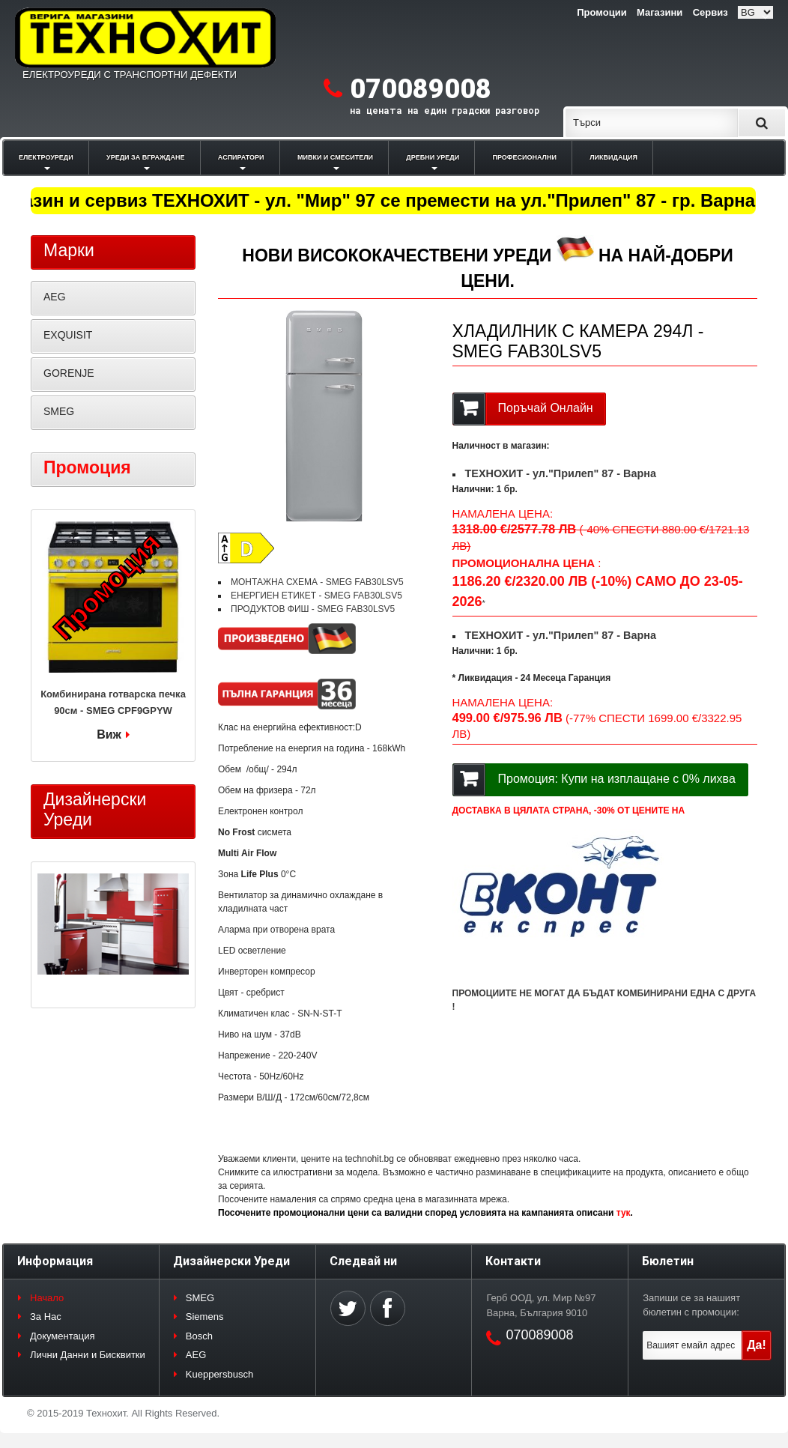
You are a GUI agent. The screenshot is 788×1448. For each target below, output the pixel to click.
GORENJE (68, 373)
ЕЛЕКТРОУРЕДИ (46, 157)
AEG (54, 297)
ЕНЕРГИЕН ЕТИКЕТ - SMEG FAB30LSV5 (316, 595)
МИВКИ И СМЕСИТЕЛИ (335, 157)
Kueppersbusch (219, 1374)
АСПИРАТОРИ (241, 157)
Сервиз (710, 12)
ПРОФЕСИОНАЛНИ (525, 157)
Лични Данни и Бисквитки (87, 1354)
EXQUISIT (67, 335)
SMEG (58, 411)
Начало (47, 1297)
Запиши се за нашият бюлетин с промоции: (691, 1305)
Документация (62, 1336)
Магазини (659, 12)
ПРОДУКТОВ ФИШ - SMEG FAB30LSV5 (313, 609)
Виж (109, 734)
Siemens (205, 1316)
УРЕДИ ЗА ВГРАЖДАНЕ (145, 157)
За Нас (45, 1316)
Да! (756, 1345)
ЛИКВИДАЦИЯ (613, 157)
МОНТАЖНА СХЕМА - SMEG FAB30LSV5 (317, 582)
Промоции (601, 12)
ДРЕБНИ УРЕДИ (432, 157)
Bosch (199, 1336)
